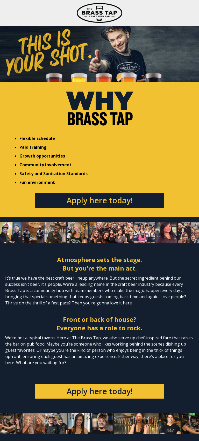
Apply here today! (100, 200)
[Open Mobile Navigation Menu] (24, 13)
